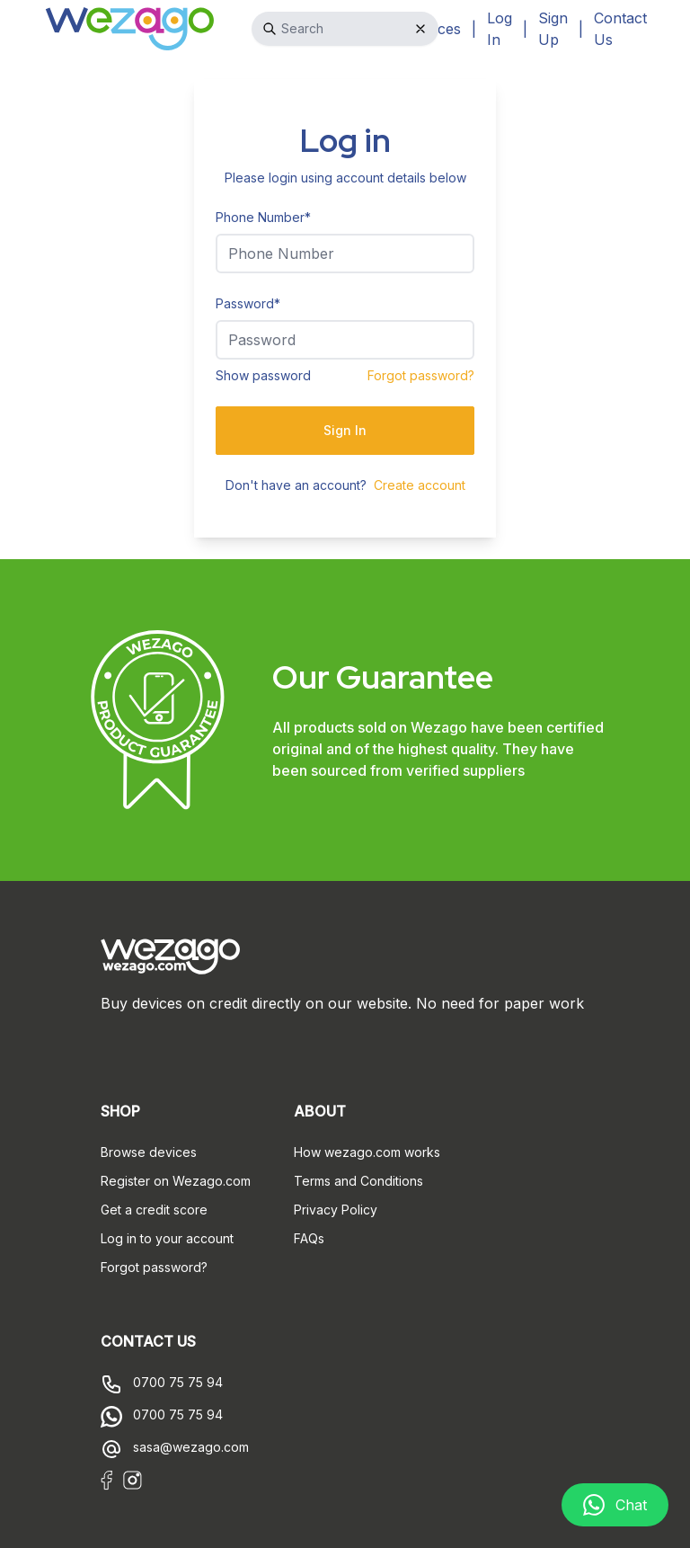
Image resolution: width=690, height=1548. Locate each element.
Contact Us (620, 29)
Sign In (345, 430)
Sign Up (553, 29)
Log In (499, 29)
